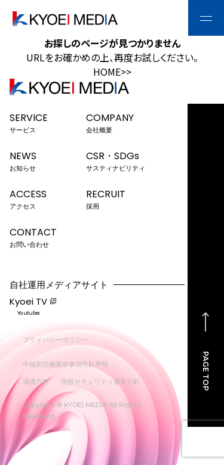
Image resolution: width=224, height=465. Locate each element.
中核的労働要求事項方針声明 (65, 364)
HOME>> (112, 71)
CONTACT (44, 236)
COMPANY (120, 122)
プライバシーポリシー (55, 340)
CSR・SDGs (120, 160)
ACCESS (44, 198)
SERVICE (44, 122)
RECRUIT (120, 198)
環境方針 (36, 381)
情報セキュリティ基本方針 (100, 381)
